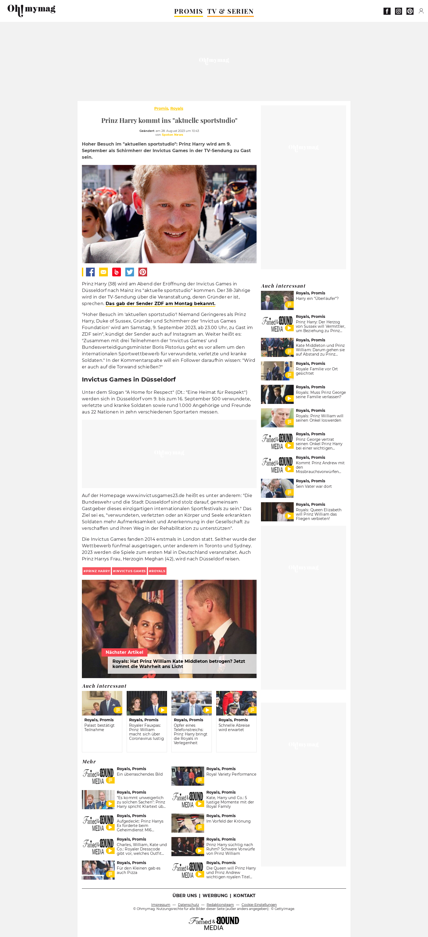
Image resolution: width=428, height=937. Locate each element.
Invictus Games (130, 571)
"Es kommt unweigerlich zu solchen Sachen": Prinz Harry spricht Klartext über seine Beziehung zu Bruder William (142, 806)
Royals (176, 108)
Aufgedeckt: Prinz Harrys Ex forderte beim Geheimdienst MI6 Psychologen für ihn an (140, 827)
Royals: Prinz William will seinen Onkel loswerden (320, 418)
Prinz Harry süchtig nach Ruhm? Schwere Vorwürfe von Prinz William (230, 849)
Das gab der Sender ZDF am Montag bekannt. (160, 303)
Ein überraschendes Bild (140, 774)
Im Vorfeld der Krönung (228, 821)
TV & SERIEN (230, 11)
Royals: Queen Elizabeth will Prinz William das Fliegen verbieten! (318, 514)
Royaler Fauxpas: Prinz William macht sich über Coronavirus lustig (146, 732)
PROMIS (188, 11)
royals (158, 571)
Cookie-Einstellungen (259, 905)
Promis (161, 108)
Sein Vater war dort (314, 486)
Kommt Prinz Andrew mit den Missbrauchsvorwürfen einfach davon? (320, 469)
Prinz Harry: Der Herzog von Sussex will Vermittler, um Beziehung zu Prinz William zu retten (320, 328)
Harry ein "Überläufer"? (317, 298)
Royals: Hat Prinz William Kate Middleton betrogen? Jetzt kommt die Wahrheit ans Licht (178, 664)
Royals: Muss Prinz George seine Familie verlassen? (321, 394)
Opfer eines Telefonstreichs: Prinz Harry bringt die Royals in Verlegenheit (190, 734)
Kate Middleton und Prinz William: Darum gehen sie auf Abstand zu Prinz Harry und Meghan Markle (320, 352)
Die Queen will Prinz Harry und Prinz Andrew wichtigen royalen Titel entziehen (231, 874)
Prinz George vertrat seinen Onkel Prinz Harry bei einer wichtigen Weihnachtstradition (319, 446)
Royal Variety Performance (231, 774)
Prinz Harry (98, 571)
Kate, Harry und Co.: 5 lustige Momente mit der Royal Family (230, 802)
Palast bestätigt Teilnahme (99, 727)
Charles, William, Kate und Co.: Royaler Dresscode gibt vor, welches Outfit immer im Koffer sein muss (142, 853)
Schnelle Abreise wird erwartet (234, 727)
